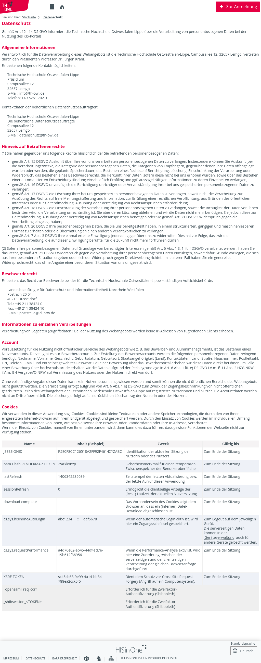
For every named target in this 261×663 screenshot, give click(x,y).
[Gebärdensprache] (99, 659)
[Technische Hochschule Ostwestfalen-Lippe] (23, 7)
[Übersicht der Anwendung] (111, 659)
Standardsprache (243, 643)
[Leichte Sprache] (86, 659)
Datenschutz (35, 658)
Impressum (11, 658)
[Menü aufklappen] (52, 7)
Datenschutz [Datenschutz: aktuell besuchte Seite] (53, 17)
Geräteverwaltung (219, 537)
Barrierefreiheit (64, 658)
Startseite (29, 17)
